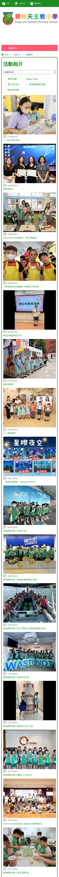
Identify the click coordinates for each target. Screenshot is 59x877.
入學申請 (22, 3)
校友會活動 (13, 90)
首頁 (6, 55)
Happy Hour (32, 79)
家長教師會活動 (37, 84)
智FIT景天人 (14, 84)
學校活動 (12, 79)
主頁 (7, 3)
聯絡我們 (37, 3)
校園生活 (17, 55)
